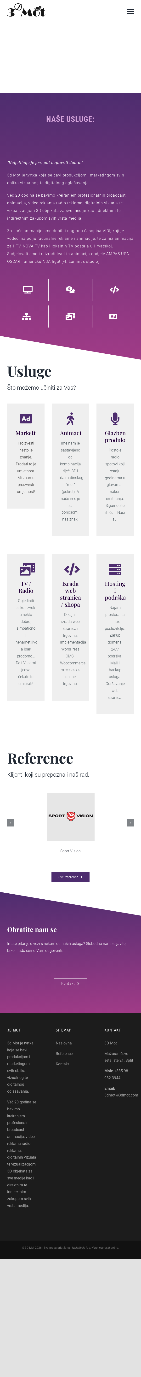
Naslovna (64, 1043)
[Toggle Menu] (130, 11)
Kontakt (62, 1064)
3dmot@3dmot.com (121, 1095)
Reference (64, 1053)
